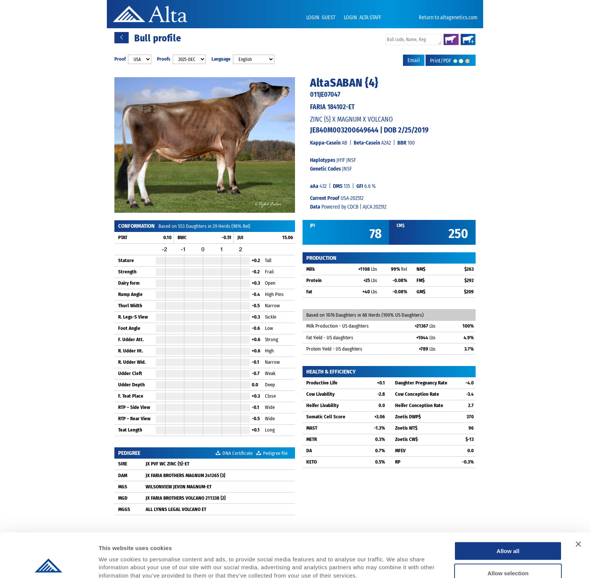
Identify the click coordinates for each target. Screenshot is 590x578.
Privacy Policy (158, 539)
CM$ (400, 225)
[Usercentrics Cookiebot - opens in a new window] (49, 563)
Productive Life (322, 383)
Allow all (508, 507)
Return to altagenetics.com (448, 17)
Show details (394, 563)
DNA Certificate (234, 453)
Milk (310, 269)
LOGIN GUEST (321, 17)
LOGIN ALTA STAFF (362, 17)
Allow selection (507, 529)
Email (414, 60)
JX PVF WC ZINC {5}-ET (167, 464)
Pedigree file (271, 453)
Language (221, 59)
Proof (120, 59)
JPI (312, 225)
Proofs (163, 59)
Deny (508, 551)
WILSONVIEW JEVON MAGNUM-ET (178, 487)
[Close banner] (578, 500)
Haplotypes (322, 160)
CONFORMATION (136, 226)
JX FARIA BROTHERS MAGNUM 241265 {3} (185, 475)
